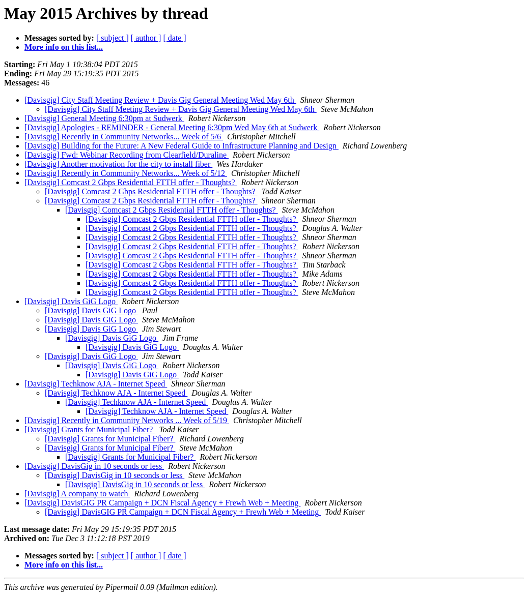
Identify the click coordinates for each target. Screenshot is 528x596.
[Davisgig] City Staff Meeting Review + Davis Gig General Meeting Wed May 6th (160, 100)
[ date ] (174, 38)
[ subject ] (112, 38)
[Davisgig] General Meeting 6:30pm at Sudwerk (104, 118)
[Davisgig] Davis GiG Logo (71, 301)
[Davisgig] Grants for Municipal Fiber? (89, 429)
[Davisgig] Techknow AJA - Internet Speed (95, 383)
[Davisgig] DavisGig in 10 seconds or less (94, 466)
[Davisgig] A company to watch (77, 493)
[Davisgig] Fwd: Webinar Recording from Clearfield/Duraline (126, 155)
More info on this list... (63, 47)
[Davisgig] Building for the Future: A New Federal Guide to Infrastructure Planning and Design (181, 145)
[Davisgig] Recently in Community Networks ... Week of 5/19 (126, 420)
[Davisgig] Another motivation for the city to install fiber (118, 164)
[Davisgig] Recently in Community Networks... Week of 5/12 (125, 173)
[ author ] (146, 38)
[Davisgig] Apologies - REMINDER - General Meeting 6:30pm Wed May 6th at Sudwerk (171, 127)
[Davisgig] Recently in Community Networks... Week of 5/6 (123, 136)
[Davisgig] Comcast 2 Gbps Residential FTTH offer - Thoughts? (130, 182)
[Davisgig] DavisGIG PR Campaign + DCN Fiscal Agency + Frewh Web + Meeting (162, 502)
